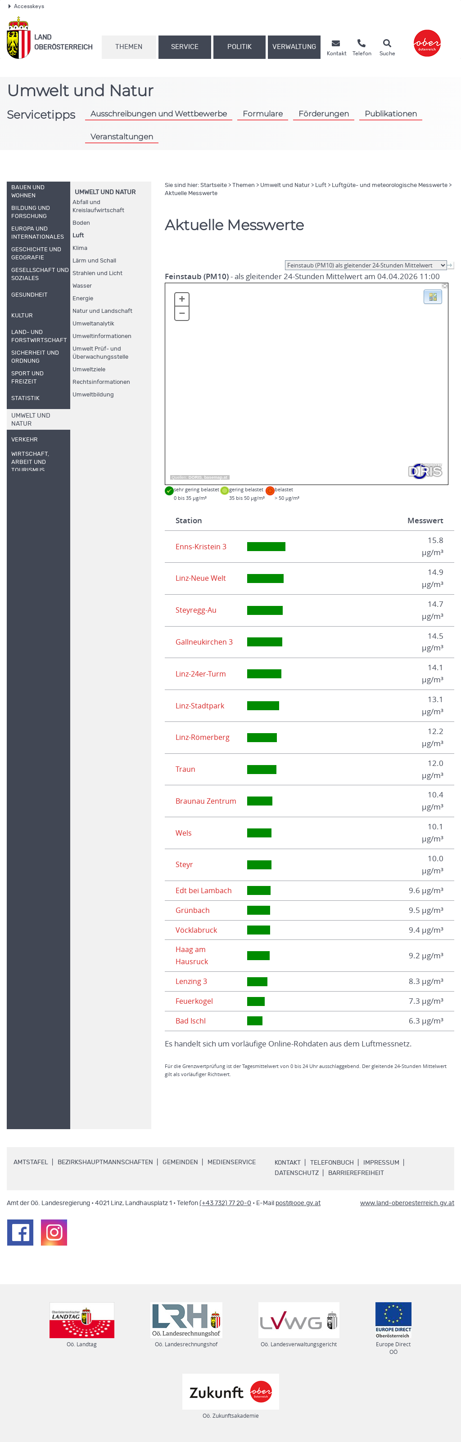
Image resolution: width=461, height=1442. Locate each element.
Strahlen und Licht (97, 273)
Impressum (381, 1163)
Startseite (213, 185)
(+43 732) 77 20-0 (225, 1203)
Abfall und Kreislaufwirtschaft (98, 207)
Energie (82, 299)
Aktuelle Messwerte (191, 193)
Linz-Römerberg (204, 737)
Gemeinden (180, 1162)
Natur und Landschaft (102, 311)
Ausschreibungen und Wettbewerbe (158, 113)
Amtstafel (31, 1162)
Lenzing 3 (192, 981)
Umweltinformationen (101, 336)
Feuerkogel (195, 1001)
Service (185, 47)
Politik (239, 47)
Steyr (185, 864)
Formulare (263, 113)
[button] (433, 296)
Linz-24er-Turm (202, 674)
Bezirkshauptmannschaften (105, 1162)
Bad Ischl (191, 1021)
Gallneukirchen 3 (205, 642)
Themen (128, 47)
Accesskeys (26, 6)
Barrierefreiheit (356, 1173)
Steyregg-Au (197, 610)
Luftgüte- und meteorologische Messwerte (389, 185)
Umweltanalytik (93, 324)
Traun (185, 769)
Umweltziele (88, 370)
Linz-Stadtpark (201, 706)
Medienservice (232, 1162)
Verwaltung (294, 47)
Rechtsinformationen (101, 382)
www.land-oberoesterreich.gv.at (407, 1203)
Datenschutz (297, 1173)
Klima (79, 248)
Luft (78, 236)
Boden (81, 223)
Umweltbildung (93, 395)
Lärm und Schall (94, 261)
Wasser (82, 286)
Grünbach (193, 910)
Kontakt (288, 1163)
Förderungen (323, 113)
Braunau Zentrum (207, 801)
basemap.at (215, 477)
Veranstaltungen (121, 136)
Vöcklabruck (197, 930)
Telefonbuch (332, 1163)
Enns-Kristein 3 (201, 547)
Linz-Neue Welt (202, 578)
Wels (184, 833)
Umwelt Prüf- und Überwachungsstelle (100, 353)
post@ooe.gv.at (298, 1203)
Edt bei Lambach (204, 890)
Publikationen (391, 113)
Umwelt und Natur (105, 192)
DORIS (195, 477)
